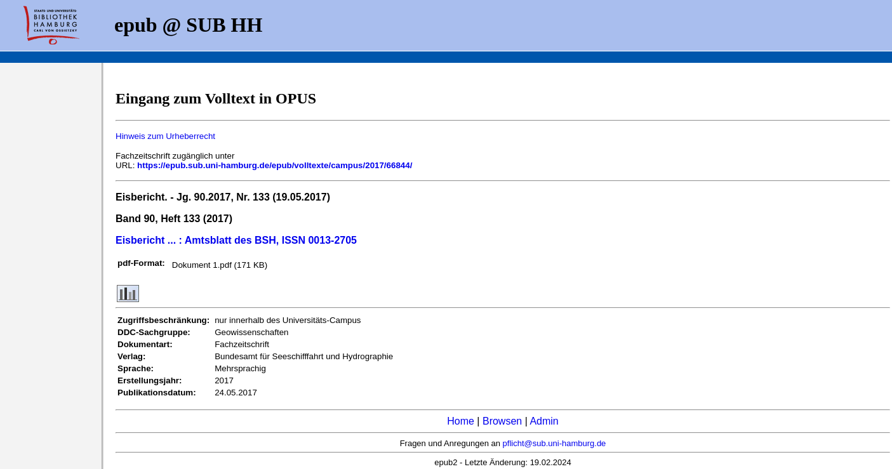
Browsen (502, 421)
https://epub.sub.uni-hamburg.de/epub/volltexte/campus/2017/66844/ (274, 165)
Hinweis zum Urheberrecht (165, 136)
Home (460, 421)
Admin (543, 421)
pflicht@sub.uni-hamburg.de (554, 443)
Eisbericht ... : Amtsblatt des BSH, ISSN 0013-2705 (236, 240)
